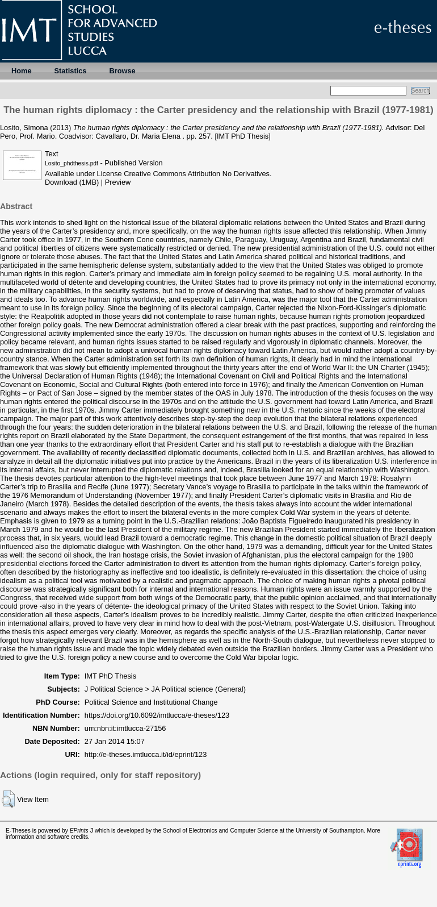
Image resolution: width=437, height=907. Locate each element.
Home (21, 70)
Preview (118, 182)
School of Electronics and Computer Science (220, 830)
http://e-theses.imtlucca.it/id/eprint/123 (146, 754)
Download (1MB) (72, 182)
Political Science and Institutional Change (151, 702)
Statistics (70, 70)
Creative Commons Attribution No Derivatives (197, 173)
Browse (122, 70)
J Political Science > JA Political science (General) (165, 689)
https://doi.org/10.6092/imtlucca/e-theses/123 (157, 715)
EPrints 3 (82, 830)
